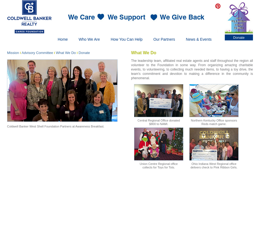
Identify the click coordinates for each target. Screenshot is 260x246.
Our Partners (164, 39)
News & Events (199, 39)
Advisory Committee (37, 53)
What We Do (66, 53)
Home (63, 39)
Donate (239, 38)
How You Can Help (127, 39)
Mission (13, 53)
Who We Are (89, 39)
